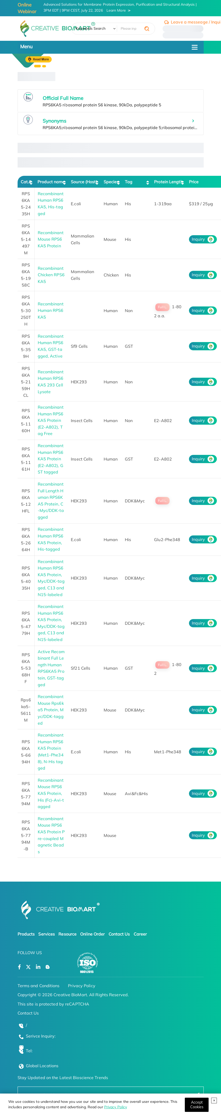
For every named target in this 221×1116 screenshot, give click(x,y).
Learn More (116, 10)
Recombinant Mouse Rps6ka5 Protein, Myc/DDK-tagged (51, 709)
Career (140, 934)
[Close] (197, 1105)
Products (26, 934)
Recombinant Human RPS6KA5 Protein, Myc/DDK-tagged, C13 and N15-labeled (51, 578)
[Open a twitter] (28, 967)
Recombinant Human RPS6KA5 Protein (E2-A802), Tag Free (51, 420)
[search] (147, 28)
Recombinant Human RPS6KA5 (51, 310)
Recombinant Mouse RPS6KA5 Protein (51, 239)
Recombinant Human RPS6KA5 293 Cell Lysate (51, 381)
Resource (67, 934)
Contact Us (119, 934)
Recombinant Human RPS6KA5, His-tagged (51, 203)
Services (46, 934)
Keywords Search (90, 28)
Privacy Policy (115, 1107)
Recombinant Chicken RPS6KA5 (51, 275)
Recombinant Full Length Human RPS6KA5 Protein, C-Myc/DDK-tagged (51, 500)
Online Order (92, 934)
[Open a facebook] (19, 967)
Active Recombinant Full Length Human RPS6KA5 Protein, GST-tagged (51, 668)
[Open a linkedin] (38, 967)
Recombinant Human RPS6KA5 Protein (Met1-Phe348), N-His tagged (51, 751)
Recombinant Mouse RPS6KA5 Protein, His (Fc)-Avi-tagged (51, 793)
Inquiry (198, 239)
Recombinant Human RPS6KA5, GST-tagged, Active (51, 346)
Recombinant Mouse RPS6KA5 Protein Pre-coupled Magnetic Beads (51, 835)
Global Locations (42, 1065)
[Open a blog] (47, 967)
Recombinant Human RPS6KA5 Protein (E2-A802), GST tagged (51, 458)
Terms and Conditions (39, 985)
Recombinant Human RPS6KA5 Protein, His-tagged (51, 539)
